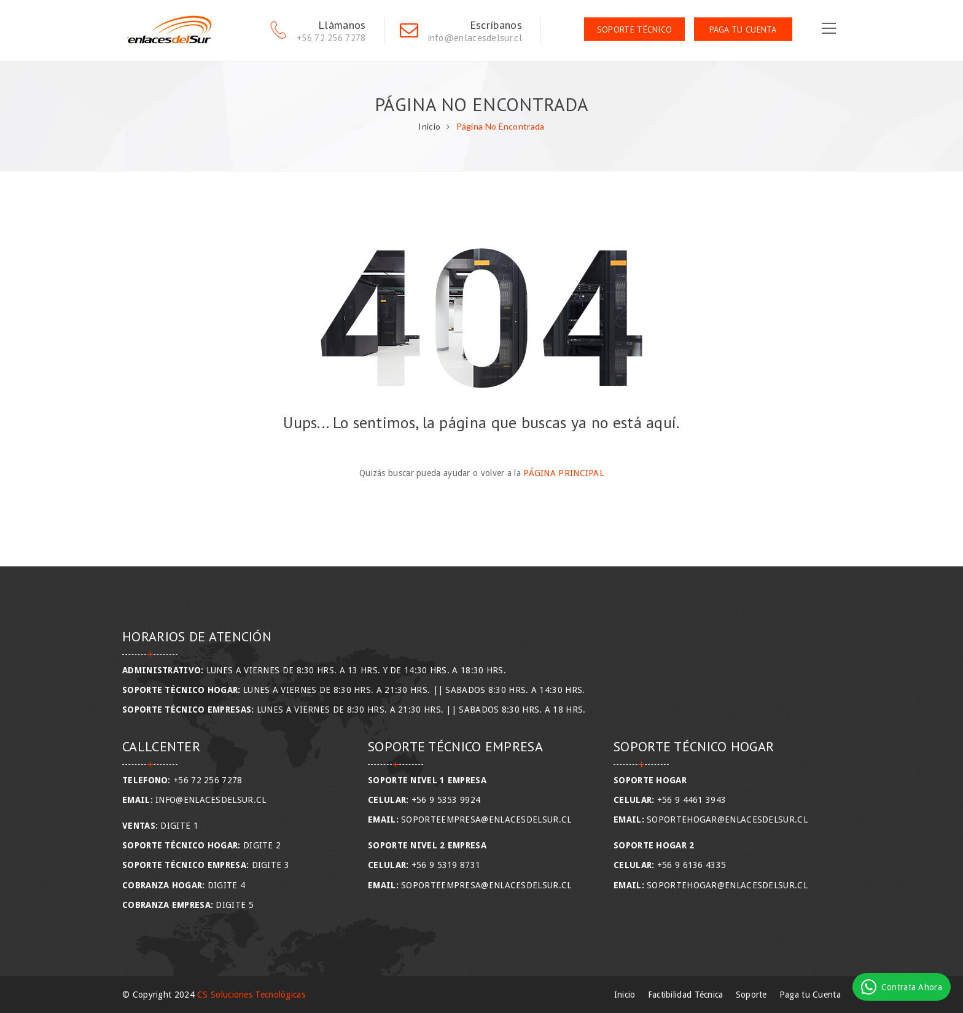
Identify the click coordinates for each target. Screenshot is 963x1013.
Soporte (751, 994)
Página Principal (563, 473)
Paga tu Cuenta (743, 29)
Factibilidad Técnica (685, 994)
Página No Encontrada (500, 126)
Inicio (429, 126)
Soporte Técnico (635, 29)
